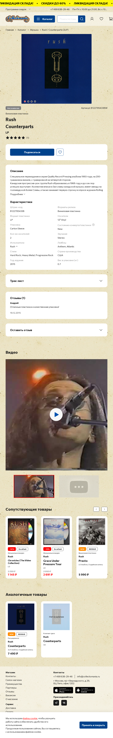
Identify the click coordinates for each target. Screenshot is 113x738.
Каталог (44, 19)
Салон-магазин (14, 680)
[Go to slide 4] (35, 101)
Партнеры (11, 687)
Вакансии (11, 695)
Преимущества (14, 683)
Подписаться (32, 152)
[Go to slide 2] (28, 101)
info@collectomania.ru (88, 676)
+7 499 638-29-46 (60, 9)
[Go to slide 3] (32, 101)
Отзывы (10, 691)
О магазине (12, 699)
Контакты (11, 676)
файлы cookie (30, 718)
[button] (34, 486)
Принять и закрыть (93, 725)
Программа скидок (16, 9)
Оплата (9, 711)
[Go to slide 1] (25, 101)
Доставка (11, 708)
